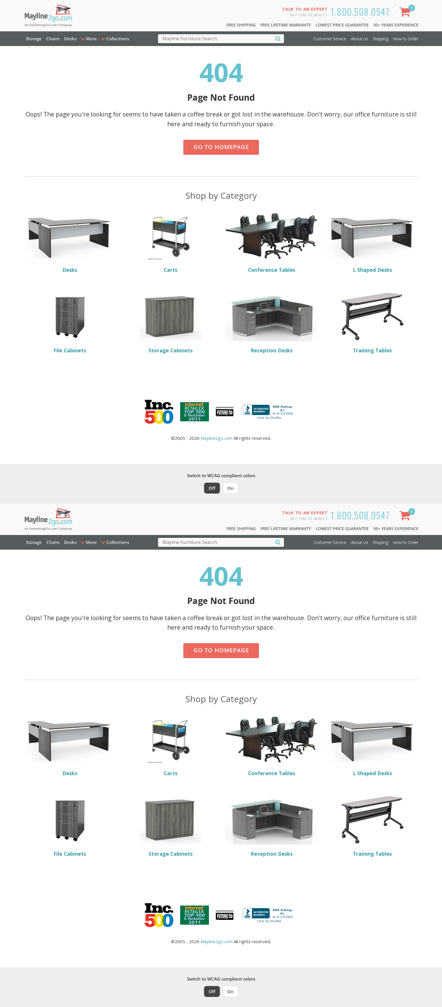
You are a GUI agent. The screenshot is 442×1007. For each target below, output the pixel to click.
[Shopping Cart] (405, 13)
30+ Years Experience (395, 25)
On (230, 488)
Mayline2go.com (216, 438)
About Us (359, 38)
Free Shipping (241, 25)
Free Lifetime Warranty (285, 25)
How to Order (405, 38)
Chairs (52, 38)
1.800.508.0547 (360, 11)
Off (212, 488)
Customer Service (330, 38)
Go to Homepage (221, 147)
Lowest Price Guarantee (342, 25)
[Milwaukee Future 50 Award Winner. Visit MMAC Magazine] (224, 411)
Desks (70, 38)
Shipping (380, 38)
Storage (34, 38)
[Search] (278, 38)
